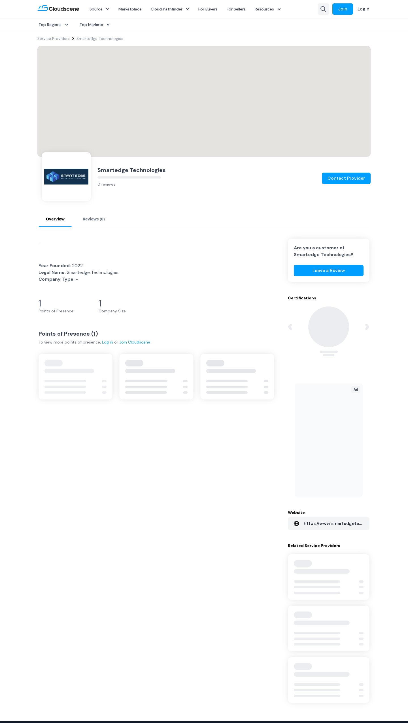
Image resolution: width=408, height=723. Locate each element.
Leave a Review (329, 270)
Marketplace (130, 9)
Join (342, 9)
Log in (107, 342)
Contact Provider (346, 178)
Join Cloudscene (134, 342)
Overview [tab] (55, 219)
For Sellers (236, 9)
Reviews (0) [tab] (94, 219)
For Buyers (208, 9)
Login (363, 9)
